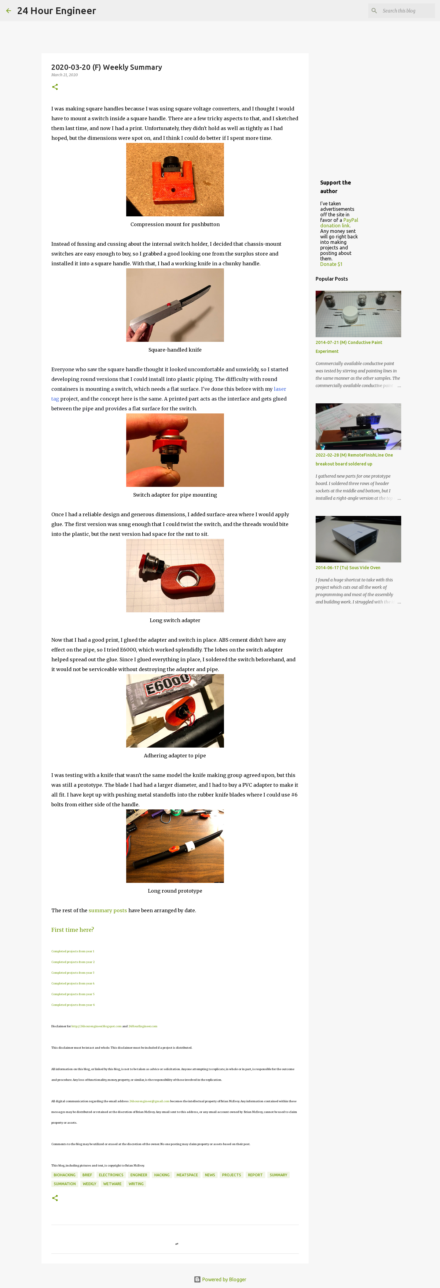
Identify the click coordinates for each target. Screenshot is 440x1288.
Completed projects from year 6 (73, 1004)
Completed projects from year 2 (73, 962)
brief (87, 1175)
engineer (138, 1175)
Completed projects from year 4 (72, 983)
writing (136, 1184)
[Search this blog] (403, 10)
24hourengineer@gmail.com (149, 1101)
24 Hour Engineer (56, 10)
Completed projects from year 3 (72, 972)
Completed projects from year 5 (73, 994)
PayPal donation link (339, 222)
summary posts (108, 910)
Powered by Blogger (220, 1279)
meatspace (187, 1175)
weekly (89, 1184)
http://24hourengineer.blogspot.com (97, 1026)
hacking (162, 1175)
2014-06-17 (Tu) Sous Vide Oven (348, 567)
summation (65, 1184)
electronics (111, 1175)
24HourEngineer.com (142, 1026)
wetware (112, 1184)
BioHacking (64, 1175)
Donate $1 (331, 264)
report (255, 1175)
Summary (278, 1175)
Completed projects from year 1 (72, 951)
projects (231, 1175)
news (210, 1175)
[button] (55, 87)
